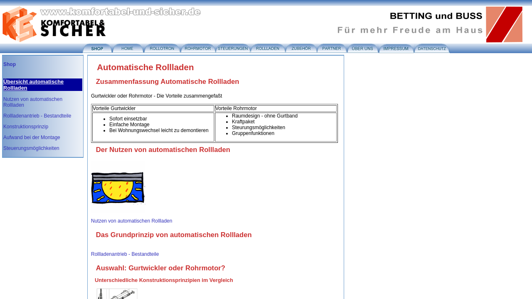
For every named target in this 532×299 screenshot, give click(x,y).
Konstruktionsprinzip (25, 127)
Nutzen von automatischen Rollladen (131, 221)
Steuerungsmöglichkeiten (31, 148)
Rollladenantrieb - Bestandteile (37, 116)
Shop (9, 64)
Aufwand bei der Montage (31, 137)
